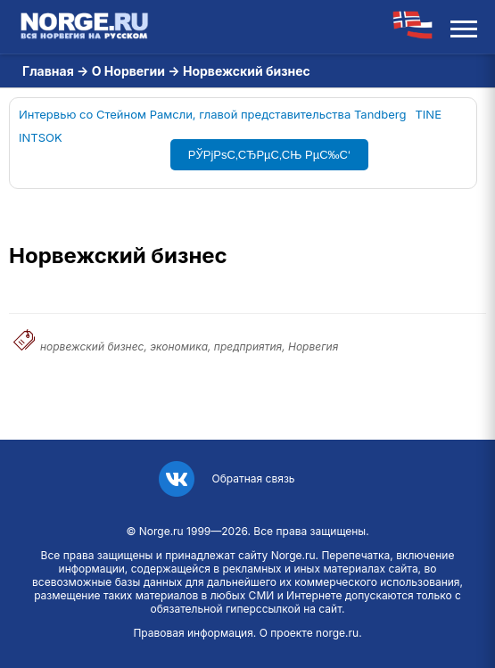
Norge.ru (161, 531)
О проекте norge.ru (309, 632)
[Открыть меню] (463, 26)
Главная (48, 70)
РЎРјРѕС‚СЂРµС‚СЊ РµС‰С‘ (269, 154)
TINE (428, 114)
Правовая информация (192, 632)
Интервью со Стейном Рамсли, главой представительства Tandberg (212, 114)
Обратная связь (252, 478)
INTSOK (40, 137)
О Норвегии (128, 70)
